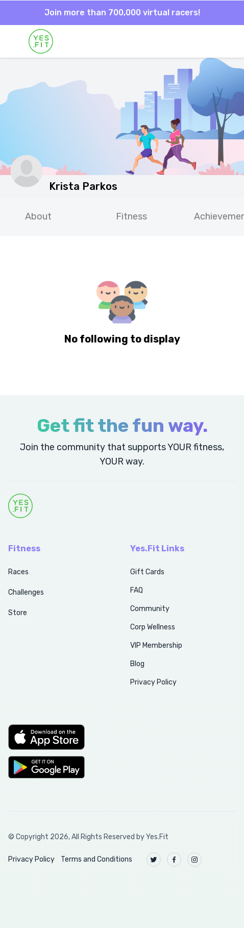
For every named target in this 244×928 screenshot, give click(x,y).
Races (18, 572)
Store (17, 612)
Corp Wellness (152, 627)
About (38, 216)
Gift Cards (147, 572)
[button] (58, 737)
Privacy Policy (153, 682)
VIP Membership (156, 645)
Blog (137, 664)
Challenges (26, 592)
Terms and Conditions (96, 859)
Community (149, 608)
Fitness (131, 216)
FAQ (136, 590)
